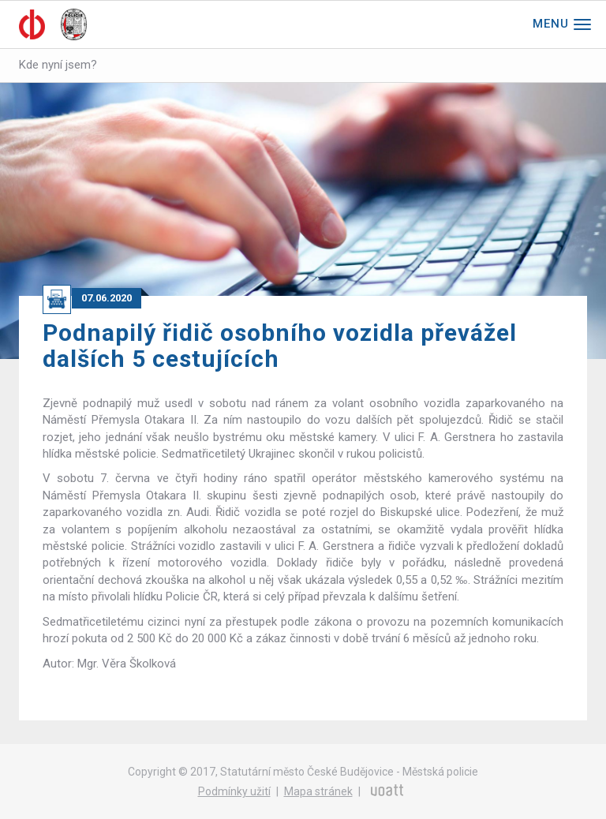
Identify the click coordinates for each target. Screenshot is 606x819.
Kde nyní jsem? (58, 65)
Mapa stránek (318, 791)
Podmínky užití (234, 791)
